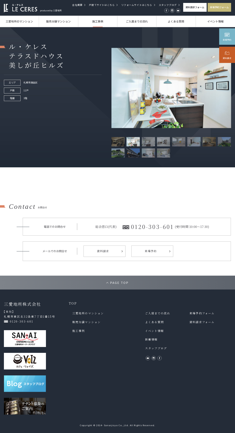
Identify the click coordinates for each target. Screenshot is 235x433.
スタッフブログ (168, 4)
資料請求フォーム (195, 7)
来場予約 (151, 251)
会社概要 (77, 4)
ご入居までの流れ (137, 21)
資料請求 (103, 251)
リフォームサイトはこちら (136, 4)
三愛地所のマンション (19, 21)
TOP (73, 303)
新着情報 (151, 339)
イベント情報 (215, 21)
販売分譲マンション (58, 21)
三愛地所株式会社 (22, 304)
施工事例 (97, 21)
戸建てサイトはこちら (102, 4)
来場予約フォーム (219, 7)
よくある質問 (176, 21)
